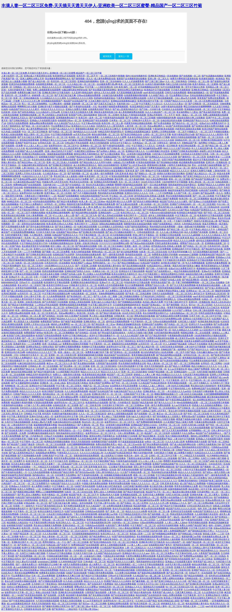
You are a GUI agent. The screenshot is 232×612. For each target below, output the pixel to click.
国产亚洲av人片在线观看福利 (203, 201)
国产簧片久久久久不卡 (165, 402)
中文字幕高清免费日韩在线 (42, 522)
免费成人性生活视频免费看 (146, 360)
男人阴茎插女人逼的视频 (13, 346)
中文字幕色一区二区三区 (31, 441)
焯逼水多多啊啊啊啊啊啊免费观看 (61, 240)
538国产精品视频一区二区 (160, 372)
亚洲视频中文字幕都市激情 (31, 341)
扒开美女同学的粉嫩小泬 (180, 251)
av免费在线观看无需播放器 (143, 447)
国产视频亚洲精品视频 (23, 492)
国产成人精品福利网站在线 (183, 444)
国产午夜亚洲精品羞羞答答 (178, 399)
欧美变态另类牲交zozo (57, 285)
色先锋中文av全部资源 (88, 330)
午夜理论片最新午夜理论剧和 (130, 550)
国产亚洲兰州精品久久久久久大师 (199, 176)
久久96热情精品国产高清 (70, 561)
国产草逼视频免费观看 (132, 299)
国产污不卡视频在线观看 (85, 193)
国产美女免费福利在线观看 (156, 444)
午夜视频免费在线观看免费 (180, 335)
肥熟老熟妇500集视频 (144, 316)
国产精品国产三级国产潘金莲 (20, 444)
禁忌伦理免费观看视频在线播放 (196, 539)
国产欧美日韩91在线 (27, 550)
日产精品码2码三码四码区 (152, 296)
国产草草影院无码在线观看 (177, 559)
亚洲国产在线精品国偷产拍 (108, 157)
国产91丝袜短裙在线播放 (122, 595)
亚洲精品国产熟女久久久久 (196, 120)
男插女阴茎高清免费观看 (181, 514)
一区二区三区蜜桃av (134, 405)
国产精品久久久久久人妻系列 (209, 134)
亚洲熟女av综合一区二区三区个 (133, 257)
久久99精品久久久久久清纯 (53, 98)
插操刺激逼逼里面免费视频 (60, 154)
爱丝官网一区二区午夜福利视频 (129, 179)
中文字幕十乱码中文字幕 (200, 528)
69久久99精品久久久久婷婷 (185, 330)
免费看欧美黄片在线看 (196, 441)
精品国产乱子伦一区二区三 (158, 492)
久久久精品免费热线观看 (76, 391)
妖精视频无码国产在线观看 (52, 157)
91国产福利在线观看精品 (136, 226)
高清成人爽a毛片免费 (153, 302)
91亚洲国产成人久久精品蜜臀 (29, 151)
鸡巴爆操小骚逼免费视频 (79, 140)
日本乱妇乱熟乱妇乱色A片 (199, 506)
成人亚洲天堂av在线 (184, 338)
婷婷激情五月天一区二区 (172, 603)
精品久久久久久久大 (51, 87)
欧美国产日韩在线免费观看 (48, 335)
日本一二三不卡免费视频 (161, 193)
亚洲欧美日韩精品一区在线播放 (163, 76)
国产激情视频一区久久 (82, 78)
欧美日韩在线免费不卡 (219, 344)
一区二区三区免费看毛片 (37, 483)
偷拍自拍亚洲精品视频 (21, 372)
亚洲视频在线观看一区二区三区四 (200, 109)
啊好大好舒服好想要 (143, 453)
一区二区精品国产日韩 (66, 464)
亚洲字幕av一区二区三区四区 (58, 193)
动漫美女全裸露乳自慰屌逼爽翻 (199, 341)
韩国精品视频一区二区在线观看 (196, 332)
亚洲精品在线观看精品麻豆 (123, 101)
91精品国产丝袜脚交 (208, 190)
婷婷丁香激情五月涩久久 (16, 117)
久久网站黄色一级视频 (59, 103)
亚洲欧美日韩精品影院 (211, 140)
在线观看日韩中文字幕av (94, 277)
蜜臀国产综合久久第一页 (192, 243)
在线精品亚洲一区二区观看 (65, 405)
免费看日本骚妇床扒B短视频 (160, 338)
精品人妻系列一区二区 (30, 257)
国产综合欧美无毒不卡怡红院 (19, 430)
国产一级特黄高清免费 (113, 254)
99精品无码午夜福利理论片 (111, 131)
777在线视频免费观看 (66, 439)
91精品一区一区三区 (211, 299)
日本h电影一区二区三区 (94, 561)
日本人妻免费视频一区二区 (39, 215)
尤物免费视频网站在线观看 (111, 293)
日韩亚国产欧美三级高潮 (210, 480)
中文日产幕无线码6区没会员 (49, 506)
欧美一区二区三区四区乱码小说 (103, 369)
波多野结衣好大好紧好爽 (31, 193)
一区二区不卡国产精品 (185, 187)
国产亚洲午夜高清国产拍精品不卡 (45, 508)
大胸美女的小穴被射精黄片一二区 (40, 196)
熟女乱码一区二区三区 (92, 422)
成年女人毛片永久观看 (104, 92)
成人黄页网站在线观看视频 (34, 318)
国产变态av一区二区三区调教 (92, 603)
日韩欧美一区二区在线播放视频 (118, 159)
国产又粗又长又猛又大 (104, 103)
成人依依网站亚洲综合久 (85, 165)
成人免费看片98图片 (183, 453)
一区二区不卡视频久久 (187, 131)
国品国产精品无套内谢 (142, 402)
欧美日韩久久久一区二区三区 (134, 212)
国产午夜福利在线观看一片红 (83, 106)
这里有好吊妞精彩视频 (26, 288)
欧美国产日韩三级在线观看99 (83, 115)
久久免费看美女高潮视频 (72, 411)
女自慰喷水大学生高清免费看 (124, 386)
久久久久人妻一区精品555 (118, 397)
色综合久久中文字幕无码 (71, 570)
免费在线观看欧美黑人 (86, 187)
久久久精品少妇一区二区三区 (81, 84)
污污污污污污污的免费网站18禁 (114, 243)
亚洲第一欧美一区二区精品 (137, 246)
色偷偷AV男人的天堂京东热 (55, 182)
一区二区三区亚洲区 (206, 204)
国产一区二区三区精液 (203, 196)
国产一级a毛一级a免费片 (179, 517)
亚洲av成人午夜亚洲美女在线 (38, 76)
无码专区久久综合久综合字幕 (132, 338)
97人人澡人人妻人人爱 (63, 215)
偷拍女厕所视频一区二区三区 (105, 134)
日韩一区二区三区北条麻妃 (110, 246)
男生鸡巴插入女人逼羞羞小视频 (68, 176)
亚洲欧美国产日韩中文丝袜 (51, 179)
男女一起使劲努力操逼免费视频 (136, 154)
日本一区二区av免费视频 (43, 575)
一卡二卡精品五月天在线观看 (191, 455)
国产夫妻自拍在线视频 (128, 469)
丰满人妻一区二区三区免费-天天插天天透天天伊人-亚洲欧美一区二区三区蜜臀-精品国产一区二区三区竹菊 (101, 5)
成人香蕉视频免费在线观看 (131, 112)
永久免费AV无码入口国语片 (76, 578)
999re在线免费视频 (178, 528)
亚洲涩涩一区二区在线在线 (52, 500)
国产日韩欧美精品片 (19, 120)
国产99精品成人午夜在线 (190, 534)
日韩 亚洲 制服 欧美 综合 (95, 466)
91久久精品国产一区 (95, 506)
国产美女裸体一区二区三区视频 (140, 117)
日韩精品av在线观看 (147, 288)
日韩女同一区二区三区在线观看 (51, 444)
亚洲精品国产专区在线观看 (95, 120)
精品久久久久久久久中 (30, 391)
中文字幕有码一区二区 (141, 321)
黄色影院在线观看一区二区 (138, 254)
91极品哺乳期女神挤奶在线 (74, 90)
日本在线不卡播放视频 (203, 391)
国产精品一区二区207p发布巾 (36, 126)
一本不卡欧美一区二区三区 (19, 249)
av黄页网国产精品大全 (24, 369)
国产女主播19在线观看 (127, 204)
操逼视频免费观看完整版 (45, 425)
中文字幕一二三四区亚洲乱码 (99, 87)
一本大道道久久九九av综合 (178, 391)
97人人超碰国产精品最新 (175, 344)
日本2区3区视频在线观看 (64, 159)
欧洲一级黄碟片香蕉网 (44, 439)
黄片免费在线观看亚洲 (74, 506)
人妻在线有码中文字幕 (107, 268)
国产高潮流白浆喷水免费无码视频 (208, 126)
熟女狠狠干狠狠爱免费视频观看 (113, 106)
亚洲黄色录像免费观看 (216, 263)
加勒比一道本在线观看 (81, 503)
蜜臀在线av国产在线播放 (193, 416)
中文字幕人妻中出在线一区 (106, 503)
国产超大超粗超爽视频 (127, 251)
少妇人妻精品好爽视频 (128, 528)
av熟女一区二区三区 (154, 441)
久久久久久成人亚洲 (174, 441)
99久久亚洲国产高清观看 (94, 148)
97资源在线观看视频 (145, 162)
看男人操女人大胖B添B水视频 (108, 492)
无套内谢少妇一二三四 (127, 103)
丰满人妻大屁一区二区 (55, 168)
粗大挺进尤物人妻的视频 (161, 486)
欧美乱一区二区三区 (117, 450)
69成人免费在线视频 (172, 595)
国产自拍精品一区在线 (52, 316)
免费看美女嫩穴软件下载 (29, 92)
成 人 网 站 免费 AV (92, 207)
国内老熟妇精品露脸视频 (159, 310)
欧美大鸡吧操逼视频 (81, 251)
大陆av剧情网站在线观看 (151, 522)
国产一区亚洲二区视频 (86, 265)
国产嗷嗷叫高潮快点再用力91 (97, 327)
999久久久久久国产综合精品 (176, 148)
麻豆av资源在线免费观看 (41, 458)
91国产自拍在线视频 (74, 511)
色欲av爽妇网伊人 (156, 126)
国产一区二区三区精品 (215, 556)
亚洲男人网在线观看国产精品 (158, 439)
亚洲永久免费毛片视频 (76, 109)
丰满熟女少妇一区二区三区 (105, 271)
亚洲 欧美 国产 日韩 (134, 171)
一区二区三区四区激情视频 (179, 296)
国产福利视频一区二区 (78, 173)
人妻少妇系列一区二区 (12, 76)
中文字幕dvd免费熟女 (133, 439)
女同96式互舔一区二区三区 (51, 143)
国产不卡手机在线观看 (163, 238)
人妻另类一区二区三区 (135, 126)
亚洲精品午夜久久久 (135, 151)
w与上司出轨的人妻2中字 (97, 489)
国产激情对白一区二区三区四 (192, 157)
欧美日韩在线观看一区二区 (191, 145)
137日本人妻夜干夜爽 (149, 349)
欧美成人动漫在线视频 (12, 134)
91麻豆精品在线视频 (87, 226)
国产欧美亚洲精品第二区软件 (103, 567)
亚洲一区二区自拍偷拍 (110, 81)
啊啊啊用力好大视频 (27, 106)
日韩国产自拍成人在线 (71, 274)
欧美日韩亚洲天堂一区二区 (142, 198)
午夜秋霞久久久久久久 (67, 453)
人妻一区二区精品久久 (135, 547)
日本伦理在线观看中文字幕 (130, 366)
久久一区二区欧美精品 (176, 81)
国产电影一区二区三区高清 (211, 137)
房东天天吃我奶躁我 (99, 143)
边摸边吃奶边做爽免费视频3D (19, 279)
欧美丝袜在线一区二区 (118, 464)
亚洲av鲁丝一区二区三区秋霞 (159, 567)
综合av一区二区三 (172, 536)
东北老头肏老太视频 (41, 159)
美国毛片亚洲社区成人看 (205, 221)
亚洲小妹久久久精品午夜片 (104, 302)
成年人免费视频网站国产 (175, 531)
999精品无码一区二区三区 (187, 140)
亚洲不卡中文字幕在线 (95, 450)
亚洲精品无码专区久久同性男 (15, 330)
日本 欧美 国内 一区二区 (125, 87)
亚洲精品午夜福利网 (51, 489)
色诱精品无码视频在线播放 (57, 441)
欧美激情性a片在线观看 (64, 76)
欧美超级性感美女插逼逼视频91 (109, 171)
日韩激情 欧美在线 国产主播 (37, 609)
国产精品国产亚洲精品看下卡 (205, 179)
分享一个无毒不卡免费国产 (180, 221)
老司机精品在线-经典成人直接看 (149, 196)
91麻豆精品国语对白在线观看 (31, 363)
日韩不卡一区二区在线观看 (133, 187)
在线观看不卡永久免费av (183, 433)
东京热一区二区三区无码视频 (38, 238)
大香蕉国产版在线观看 (106, 363)
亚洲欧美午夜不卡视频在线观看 (53, 106)
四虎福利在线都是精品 (104, 98)
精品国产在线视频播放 (68, 196)
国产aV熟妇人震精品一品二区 (110, 151)
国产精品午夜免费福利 (67, 201)
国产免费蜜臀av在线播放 (18, 466)
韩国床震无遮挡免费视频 (78, 204)
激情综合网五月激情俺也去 (130, 90)
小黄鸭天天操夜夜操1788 (179, 165)
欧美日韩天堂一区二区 (118, 198)
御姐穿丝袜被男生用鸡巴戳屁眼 (183, 190)
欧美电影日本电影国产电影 (189, 212)
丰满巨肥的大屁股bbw (84, 151)
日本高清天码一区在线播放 (57, 263)
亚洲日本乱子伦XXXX (101, 168)
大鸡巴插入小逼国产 (187, 321)
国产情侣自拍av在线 (85, 472)
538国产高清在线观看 (83, 229)
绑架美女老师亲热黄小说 (105, 112)
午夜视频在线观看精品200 (60, 243)
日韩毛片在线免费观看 (175, 92)
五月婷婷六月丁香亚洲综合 (44, 584)
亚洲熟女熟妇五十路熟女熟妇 (40, 346)
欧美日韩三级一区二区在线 (78, 394)
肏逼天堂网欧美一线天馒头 (215, 224)
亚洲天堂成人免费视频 (153, 494)
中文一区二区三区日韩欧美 (34, 131)
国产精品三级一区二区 (216, 145)
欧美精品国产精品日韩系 (62, 472)
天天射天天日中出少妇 (103, 307)
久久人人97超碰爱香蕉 (133, 81)
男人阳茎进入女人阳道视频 (26, 321)
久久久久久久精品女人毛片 (209, 187)
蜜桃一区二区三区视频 (179, 179)
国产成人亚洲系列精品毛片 (125, 109)
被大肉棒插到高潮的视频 (170, 377)
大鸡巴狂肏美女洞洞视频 (171, 346)
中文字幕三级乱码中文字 (140, 238)
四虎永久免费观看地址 (100, 531)
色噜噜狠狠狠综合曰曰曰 (35, 187)
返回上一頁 (123, 56)
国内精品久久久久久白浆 (85, 131)
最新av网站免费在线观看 (41, 123)
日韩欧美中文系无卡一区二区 (145, 120)
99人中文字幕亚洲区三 (149, 274)
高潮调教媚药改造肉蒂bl (110, 408)
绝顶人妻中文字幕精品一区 (145, 235)
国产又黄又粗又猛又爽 (65, 95)
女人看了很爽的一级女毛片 (120, 520)
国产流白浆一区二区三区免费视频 (155, 249)
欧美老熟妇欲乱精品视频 (13, 215)
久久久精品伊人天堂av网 (48, 112)
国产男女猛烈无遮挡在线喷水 (112, 332)
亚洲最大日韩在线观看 (170, 235)
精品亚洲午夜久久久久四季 (119, 201)
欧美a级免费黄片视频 (79, 559)
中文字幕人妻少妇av (88, 609)
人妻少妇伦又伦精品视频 (177, 386)
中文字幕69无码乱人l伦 (179, 388)
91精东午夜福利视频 (155, 84)
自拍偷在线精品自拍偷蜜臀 (132, 268)
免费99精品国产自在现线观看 (27, 184)
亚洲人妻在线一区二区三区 (201, 182)
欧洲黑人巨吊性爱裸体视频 (111, 285)
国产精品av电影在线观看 (142, 243)
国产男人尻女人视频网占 (29, 494)
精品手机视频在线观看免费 (187, 271)
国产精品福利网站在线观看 (84, 212)
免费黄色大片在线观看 (28, 221)
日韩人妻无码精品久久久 (107, 472)
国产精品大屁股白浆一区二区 (41, 450)
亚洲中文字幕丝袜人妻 (163, 450)
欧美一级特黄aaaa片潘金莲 (28, 310)
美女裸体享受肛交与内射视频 (35, 246)
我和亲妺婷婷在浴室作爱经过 (182, 184)
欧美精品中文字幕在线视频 (157, 90)
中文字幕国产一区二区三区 (143, 525)
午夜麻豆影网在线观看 (205, 422)
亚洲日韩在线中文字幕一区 (150, 101)
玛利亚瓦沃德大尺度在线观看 (72, 369)
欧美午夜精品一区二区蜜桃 (205, 84)
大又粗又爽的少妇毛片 (99, 101)
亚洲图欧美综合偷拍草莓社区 (84, 282)
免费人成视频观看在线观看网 (46, 90)
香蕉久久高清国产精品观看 (41, 399)
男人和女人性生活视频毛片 (55, 299)
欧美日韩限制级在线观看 (121, 478)
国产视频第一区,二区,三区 (212, 466)
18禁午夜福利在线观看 (171, 106)
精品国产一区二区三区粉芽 (120, 374)
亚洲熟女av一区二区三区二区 (124, 249)
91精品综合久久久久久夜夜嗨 (208, 453)
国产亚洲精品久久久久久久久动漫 (158, 140)
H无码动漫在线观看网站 (44, 201)
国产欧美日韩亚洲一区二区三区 (145, 603)
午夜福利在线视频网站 (171, 176)
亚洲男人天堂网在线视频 (163, 131)
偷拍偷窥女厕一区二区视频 (53, 517)
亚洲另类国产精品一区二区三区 (144, 176)
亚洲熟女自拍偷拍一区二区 (216, 327)
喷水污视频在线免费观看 (177, 436)
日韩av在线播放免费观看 (88, 95)
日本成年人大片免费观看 (61, 587)
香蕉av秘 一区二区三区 (71, 466)
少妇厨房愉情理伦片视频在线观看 (210, 335)
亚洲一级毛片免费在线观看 (157, 405)
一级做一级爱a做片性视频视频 (190, 226)
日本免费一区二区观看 (46, 369)
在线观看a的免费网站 (46, 453)
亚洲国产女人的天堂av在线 (133, 165)
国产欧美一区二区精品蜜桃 (138, 293)
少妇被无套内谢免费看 (112, 95)
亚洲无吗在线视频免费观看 (21, 84)
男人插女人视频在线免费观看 (19, 427)
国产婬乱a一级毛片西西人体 (168, 397)
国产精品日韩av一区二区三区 (31, 162)
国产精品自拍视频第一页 (196, 575)
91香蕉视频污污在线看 (126, 436)
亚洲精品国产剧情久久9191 (78, 271)
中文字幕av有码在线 (91, 123)
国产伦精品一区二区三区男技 (134, 503)
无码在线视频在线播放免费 (202, 95)
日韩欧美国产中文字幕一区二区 (138, 394)
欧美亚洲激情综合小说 (180, 547)
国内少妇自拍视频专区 (136, 76)
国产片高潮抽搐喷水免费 (13, 226)
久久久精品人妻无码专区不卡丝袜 (25, 299)
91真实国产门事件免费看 (117, 525)
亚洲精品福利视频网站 (88, 81)
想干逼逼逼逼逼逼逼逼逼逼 (131, 441)
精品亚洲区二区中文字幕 (200, 489)
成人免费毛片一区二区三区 (102, 564)
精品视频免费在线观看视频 (192, 162)
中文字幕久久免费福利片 (31, 204)
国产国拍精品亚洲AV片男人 (67, 238)
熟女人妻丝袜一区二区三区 (160, 363)
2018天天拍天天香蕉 (151, 182)
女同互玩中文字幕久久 (120, 143)
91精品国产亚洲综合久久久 (203, 210)
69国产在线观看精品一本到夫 (167, 224)
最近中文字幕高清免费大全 (206, 159)
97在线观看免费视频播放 (23, 232)
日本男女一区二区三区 (120, 120)
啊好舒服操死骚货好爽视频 (21, 260)
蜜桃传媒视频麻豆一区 (198, 92)
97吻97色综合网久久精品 (108, 299)
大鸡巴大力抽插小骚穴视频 (140, 332)
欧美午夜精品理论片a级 (183, 134)
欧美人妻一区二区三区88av (92, 201)
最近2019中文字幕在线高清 (14, 399)
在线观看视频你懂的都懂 (135, 95)
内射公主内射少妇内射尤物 (178, 84)
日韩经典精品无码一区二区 (148, 570)
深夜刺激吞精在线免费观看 (87, 455)
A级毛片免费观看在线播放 (123, 288)
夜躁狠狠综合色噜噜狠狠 (208, 268)
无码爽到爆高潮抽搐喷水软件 (41, 433)
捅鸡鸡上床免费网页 (60, 324)
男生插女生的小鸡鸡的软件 (203, 386)
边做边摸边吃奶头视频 (171, 120)
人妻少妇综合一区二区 (32, 168)
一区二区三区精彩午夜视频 (111, 76)
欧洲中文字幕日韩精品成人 (75, 335)
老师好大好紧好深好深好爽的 (171, 173)
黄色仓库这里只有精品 (77, 383)
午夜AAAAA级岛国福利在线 (163, 212)
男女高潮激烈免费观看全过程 (132, 363)
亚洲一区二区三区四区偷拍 (103, 366)
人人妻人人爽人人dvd (137, 545)
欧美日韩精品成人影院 (168, 601)
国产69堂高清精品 (26, 112)
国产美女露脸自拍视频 (84, 363)
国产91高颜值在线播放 (212, 76)
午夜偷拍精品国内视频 (124, 570)
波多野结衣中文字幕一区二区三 (121, 346)
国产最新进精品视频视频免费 (151, 573)
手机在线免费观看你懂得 (67, 399)
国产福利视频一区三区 (133, 157)
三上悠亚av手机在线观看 (46, 305)
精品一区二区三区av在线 (130, 444)
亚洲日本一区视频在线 (216, 162)
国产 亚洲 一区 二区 (114, 511)
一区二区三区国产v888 (203, 461)
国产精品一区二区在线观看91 (162, 408)
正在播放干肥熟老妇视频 (120, 466)
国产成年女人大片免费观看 (79, 517)
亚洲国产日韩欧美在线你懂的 (184, 151)
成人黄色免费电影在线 (104, 78)
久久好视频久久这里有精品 (110, 226)
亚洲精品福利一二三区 (109, 212)
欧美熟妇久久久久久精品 (83, 126)
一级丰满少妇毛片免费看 (77, 179)
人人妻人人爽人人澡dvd (176, 522)
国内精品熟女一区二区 (53, 394)
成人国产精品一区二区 (145, 327)
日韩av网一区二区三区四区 (55, 310)
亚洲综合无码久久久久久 (136, 193)
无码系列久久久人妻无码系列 (110, 126)
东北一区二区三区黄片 (129, 182)
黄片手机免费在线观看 (154, 218)
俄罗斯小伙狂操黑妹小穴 (26, 157)
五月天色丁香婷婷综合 (125, 341)
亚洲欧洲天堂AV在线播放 (90, 240)
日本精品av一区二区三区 (144, 143)
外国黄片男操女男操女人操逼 (171, 291)
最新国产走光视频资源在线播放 (131, 78)
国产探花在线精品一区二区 (26, 517)
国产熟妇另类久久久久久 (22, 388)
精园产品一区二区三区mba (93, 198)
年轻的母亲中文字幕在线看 (137, 282)
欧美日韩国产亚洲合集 (118, 279)
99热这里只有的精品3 (70, 277)
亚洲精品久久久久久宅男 (49, 567)
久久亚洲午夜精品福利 (82, 92)
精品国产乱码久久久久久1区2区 (181, 508)
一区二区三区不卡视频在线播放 (214, 131)
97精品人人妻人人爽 (218, 143)
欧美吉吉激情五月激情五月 (124, 274)
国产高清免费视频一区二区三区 (30, 556)
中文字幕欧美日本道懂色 (174, 260)
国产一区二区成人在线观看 (57, 341)
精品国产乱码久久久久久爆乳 (174, 201)
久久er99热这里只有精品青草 (198, 589)
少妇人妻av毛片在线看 (185, 98)
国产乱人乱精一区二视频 (105, 296)
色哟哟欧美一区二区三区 (16, 386)
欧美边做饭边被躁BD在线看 (89, 458)
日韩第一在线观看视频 (100, 508)
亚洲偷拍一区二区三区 (90, 145)
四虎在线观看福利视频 (52, 271)
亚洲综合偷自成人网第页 (54, 171)
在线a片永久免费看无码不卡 (212, 123)
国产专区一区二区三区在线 (216, 212)
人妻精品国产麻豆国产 (28, 198)
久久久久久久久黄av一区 (175, 103)
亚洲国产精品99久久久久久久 (62, 318)
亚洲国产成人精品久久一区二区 (201, 173)
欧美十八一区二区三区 (30, 536)
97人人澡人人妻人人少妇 (35, 145)
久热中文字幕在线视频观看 (160, 98)
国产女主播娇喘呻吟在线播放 (25, 383)
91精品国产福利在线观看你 (28, 497)
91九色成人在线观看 (11, 131)
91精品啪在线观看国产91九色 (94, 196)
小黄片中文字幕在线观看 (194, 469)
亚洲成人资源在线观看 (81, 257)
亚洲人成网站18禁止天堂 (32, 78)
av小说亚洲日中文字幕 (61, 229)
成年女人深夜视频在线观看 (161, 215)
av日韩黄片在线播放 (145, 419)
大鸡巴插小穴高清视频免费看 (166, 154)
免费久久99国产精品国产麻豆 (122, 497)
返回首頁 (107, 56)
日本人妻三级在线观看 (203, 310)
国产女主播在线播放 (110, 154)
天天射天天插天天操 (45, 232)
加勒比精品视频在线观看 (111, 224)
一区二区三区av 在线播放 (212, 282)
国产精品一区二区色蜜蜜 (195, 377)
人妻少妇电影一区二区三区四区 (154, 204)
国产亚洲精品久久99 (149, 469)
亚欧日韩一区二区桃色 (108, 115)
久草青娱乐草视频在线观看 (26, 274)
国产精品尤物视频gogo (128, 263)
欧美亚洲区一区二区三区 (96, 176)
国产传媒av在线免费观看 (47, 388)
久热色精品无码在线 (191, 224)
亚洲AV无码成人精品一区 (41, 416)
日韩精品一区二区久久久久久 (27, 87)
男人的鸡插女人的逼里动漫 (55, 115)
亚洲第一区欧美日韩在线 (86, 243)
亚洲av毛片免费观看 (211, 271)
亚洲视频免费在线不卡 (66, 117)
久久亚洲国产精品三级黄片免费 (178, 422)
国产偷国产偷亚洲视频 (71, 321)
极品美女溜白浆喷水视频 (184, 492)
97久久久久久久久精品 (69, 198)
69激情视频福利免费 (166, 117)
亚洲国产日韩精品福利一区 (182, 204)
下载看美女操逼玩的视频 (149, 260)
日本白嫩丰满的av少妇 (207, 352)
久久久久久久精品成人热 (91, 453)
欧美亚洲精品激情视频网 (58, 212)
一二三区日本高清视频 (102, 341)
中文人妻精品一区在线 (105, 469)
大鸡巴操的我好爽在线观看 (166, 332)
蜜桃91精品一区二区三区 (103, 251)
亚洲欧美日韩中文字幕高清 (152, 542)
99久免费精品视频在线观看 (131, 567)
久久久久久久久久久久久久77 (92, 464)
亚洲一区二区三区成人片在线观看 (62, 162)
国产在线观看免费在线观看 (42, 117)
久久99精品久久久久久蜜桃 (43, 330)
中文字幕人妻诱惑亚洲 (17, 416)
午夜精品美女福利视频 (113, 556)
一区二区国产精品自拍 (152, 598)
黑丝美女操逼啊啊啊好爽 (26, 573)
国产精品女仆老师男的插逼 (20, 305)
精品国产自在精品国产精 (75, 101)
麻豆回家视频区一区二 (98, 380)
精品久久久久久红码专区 (189, 472)
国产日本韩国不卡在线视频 (55, 302)
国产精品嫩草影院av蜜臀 (150, 148)
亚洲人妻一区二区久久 (158, 78)
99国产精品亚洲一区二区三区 (27, 534)
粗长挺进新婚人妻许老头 (109, 265)
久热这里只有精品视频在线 (124, 260)
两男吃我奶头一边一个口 (104, 263)
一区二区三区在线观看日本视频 (214, 402)
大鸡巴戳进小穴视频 (160, 137)
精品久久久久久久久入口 (165, 480)
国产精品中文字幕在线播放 (173, 506)
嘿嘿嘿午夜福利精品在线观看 (128, 184)
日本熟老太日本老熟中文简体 (195, 154)
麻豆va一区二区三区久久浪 (14, 229)
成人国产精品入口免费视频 (177, 366)
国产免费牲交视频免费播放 (67, 346)
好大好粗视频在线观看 (121, 235)
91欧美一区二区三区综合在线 (153, 251)
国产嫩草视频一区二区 (142, 581)
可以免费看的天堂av (178, 95)
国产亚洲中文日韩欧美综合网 (153, 489)
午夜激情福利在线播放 (12, 405)
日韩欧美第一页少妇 (123, 316)
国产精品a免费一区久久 (211, 193)
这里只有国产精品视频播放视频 (177, 159)
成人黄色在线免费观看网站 (93, 377)
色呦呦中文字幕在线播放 (93, 346)
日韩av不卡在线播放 (197, 344)
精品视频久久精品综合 (206, 338)
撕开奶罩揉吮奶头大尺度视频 (215, 265)
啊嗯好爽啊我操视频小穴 (166, 394)
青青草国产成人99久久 (204, 561)
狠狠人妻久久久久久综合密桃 (56, 257)
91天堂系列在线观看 (99, 349)
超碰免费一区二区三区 (42, 95)
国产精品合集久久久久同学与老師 (95, 162)
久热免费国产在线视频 (85, 268)
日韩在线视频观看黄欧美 (130, 190)
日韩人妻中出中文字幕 (89, 416)
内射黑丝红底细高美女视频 (188, 129)
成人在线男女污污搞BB (112, 455)
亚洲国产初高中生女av (26, 143)
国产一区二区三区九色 (86, 215)
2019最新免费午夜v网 (107, 84)
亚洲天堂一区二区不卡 (87, 76)
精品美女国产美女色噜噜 (45, 291)
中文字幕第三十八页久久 (150, 103)
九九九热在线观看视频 (199, 427)
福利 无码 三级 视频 (207, 508)
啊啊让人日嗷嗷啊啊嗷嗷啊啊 (49, 492)
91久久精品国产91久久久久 (67, 123)
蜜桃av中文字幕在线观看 (157, 171)
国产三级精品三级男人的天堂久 (152, 411)
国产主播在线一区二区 (88, 425)
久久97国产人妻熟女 (181, 310)
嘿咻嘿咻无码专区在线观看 (46, 598)
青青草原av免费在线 (96, 520)
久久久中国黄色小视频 (158, 547)
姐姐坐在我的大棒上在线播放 (191, 117)
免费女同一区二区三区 (91, 238)
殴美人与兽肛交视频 (165, 419)
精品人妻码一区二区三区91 (37, 134)
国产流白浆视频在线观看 (134, 265)
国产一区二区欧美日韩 (90, 405)
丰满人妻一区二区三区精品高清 (204, 207)
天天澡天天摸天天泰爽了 (43, 464)
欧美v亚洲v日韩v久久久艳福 (60, 224)
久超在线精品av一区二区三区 (183, 313)
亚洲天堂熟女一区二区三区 (147, 159)
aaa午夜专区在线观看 (153, 92)
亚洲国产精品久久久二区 (203, 570)
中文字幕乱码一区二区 (185, 215)
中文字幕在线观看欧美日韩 (168, 475)
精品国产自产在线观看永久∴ (159, 271)
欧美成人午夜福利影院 (193, 475)
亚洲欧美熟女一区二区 (94, 321)
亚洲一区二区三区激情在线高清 (26, 606)
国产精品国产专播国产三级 (72, 260)
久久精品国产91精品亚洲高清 (152, 383)
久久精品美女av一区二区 (54, 173)
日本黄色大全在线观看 (172, 109)
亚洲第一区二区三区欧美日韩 (62, 355)
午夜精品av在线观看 (94, 525)
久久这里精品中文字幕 (212, 592)
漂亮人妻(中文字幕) (142, 466)
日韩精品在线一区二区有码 (197, 578)
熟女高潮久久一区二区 (148, 497)
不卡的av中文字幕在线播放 (59, 553)
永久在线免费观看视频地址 (208, 238)
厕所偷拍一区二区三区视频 (61, 187)
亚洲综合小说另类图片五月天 (196, 318)
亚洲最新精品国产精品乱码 (212, 254)
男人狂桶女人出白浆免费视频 (96, 274)
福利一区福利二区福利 (219, 525)
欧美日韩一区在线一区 (87, 313)
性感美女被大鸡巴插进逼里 (109, 486)
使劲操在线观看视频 (29, 140)
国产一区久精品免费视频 (101, 179)
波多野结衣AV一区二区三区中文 (64, 145)
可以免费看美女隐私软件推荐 (203, 360)
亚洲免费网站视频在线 (163, 466)
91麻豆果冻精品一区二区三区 (117, 539)
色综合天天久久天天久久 (52, 109)
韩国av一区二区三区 (81, 341)
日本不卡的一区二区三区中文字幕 (205, 316)
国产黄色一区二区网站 (188, 458)
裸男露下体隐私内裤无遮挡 (189, 419)
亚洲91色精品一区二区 (73, 525)
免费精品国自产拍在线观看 (105, 140)
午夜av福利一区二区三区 (25, 307)
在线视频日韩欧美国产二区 (126, 168)
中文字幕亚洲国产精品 (104, 461)
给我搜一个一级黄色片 (23, 506)
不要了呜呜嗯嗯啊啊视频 (187, 282)
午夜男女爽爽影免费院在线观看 (131, 98)
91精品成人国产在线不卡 (130, 218)
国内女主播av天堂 (199, 168)
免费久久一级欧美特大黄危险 (67, 374)
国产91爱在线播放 (162, 123)
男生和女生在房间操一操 (81, 182)
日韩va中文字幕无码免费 (120, 575)
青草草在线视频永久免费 (186, 486)
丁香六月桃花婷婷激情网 (85, 514)
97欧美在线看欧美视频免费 (51, 550)
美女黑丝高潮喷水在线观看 (19, 598)
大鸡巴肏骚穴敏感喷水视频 (209, 372)
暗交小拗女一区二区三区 (62, 246)
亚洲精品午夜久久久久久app (53, 140)
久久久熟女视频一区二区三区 (56, 534)
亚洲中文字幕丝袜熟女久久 (89, 159)
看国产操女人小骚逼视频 (32, 240)
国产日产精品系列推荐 (155, 335)
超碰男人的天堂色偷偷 (210, 151)
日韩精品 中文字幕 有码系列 (37, 413)
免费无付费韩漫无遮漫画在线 (184, 78)
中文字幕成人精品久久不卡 (202, 229)
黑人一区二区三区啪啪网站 (35, 103)
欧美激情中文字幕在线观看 (210, 215)
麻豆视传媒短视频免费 (217, 397)
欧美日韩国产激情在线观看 (215, 129)
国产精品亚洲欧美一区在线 (195, 279)
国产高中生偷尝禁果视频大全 (40, 226)
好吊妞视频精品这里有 (148, 87)
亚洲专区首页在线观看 (181, 511)
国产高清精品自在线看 (28, 218)
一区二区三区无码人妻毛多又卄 (189, 293)
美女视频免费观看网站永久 (58, 78)
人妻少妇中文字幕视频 (195, 346)
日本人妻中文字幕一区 (34, 296)
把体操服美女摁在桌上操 (16, 380)
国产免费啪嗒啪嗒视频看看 (149, 422)
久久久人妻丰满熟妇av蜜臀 (65, 397)
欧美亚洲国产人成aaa (81, 263)
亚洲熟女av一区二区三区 (80, 461)
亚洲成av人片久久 (178, 503)
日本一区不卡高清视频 (98, 358)
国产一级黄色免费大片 (130, 140)
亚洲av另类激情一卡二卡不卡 (161, 115)
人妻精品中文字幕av (206, 218)
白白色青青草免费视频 (57, 559)
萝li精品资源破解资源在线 (128, 324)
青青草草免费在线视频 (64, 458)
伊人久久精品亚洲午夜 (70, 148)
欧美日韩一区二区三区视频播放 (194, 198)
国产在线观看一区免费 (12, 145)
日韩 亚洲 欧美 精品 (124, 173)
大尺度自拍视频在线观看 (155, 190)
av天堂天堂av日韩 (81, 134)
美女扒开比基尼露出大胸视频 (100, 184)
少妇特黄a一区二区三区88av (125, 522)
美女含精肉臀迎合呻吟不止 (155, 313)
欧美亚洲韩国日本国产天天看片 (145, 106)
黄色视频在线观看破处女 (194, 358)
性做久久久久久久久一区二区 (145, 483)
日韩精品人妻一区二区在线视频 (43, 366)
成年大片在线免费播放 (38, 229)
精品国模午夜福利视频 (21, 402)
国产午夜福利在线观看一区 (153, 221)
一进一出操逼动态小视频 (90, 556)
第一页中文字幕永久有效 (193, 87)
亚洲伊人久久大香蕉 (43, 249)
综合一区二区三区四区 (171, 469)
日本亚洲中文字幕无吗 (112, 405)
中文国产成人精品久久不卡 (61, 129)
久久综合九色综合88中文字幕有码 (25, 171)
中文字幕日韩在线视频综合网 (56, 293)
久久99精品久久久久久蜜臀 (113, 137)
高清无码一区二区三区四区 (63, 81)
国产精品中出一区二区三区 (185, 123)
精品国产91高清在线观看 (98, 260)
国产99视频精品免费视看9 (164, 534)
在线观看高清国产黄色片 (99, 109)
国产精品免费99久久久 (100, 536)
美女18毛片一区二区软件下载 (31, 285)
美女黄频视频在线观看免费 (149, 536)
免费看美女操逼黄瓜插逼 (45, 430)
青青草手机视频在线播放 (179, 307)
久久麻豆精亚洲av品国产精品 (27, 182)
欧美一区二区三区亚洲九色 (131, 84)
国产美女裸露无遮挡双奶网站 (102, 90)
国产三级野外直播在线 (115, 318)
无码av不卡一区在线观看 (31, 282)
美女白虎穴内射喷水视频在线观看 (184, 411)
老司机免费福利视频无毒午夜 (62, 547)
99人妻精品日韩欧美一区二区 (116, 207)
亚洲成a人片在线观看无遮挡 (43, 120)
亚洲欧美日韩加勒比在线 (34, 154)
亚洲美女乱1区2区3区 (215, 293)
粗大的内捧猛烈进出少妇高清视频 (42, 148)
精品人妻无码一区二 (100, 578)
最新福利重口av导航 (108, 514)
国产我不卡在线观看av (71, 207)
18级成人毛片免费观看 (124, 162)
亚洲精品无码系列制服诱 (105, 182)
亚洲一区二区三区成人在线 (53, 210)
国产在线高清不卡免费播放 (100, 584)
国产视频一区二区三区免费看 (56, 251)
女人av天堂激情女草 (177, 369)
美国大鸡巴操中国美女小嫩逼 (186, 265)
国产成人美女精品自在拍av (20, 291)
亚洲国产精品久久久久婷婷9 (211, 184)
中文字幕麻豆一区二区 (217, 226)
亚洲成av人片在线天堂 (19, 486)
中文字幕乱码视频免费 (61, 134)
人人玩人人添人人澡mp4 (49, 288)
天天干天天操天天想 (58, 461)
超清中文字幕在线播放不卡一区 (104, 335)
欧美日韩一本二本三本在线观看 (22, 411)
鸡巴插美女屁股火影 (49, 218)
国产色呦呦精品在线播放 (129, 302)
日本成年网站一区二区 (207, 492)
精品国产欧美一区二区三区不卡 (84, 494)
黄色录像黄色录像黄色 (124, 559)
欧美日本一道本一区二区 (90, 117)
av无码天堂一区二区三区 (29, 293)
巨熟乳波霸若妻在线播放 (167, 243)
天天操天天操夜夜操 (180, 90)
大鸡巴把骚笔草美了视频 (20, 90)
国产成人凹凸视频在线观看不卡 (102, 218)
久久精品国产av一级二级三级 (147, 575)
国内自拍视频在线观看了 (29, 520)
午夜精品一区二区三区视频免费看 (96, 399)
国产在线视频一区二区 (189, 76)
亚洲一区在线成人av (51, 344)
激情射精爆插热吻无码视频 (90, 355)
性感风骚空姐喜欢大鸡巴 (157, 550)
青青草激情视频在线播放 (169, 288)
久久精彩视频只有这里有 (157, 151)
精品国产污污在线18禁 (15, 450)
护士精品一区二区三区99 (121, 196)
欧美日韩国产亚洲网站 (99, 383)
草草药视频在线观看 (177, 383)
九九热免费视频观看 (56, 296)
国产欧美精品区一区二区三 (79, 296)
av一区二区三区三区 (80, 324)
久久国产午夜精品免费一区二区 (135, 472)
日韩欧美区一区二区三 (101, 559)
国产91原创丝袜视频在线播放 (174, 360)
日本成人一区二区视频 (132, 229)
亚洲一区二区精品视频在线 (26, 98)
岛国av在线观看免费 (76, 210)
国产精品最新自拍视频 (86, 246)
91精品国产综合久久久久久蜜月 (24, 109)
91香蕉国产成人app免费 (45, 427)
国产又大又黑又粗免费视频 (182, 285)
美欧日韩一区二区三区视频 (128, 517)
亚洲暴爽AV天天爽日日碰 (68, 575)
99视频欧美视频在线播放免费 (118, 475)
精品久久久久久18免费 (184, 240)
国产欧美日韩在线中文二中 (75, 567)
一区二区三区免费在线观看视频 (208, 101)
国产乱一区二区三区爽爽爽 (143, 427)
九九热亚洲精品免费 (87, 439)
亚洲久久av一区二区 (180, 168)
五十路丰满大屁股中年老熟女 (144, 279)
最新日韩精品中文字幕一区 (153, 369)
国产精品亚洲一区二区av (103, 324)
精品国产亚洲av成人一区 (153, 305)
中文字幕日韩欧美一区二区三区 (94, 235)
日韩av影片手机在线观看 (76, 143)
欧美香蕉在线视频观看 (76, 500)
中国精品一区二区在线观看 (154, 388)
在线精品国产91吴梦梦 (63, 254)
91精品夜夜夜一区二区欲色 (84, 293)
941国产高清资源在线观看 (178, 126)
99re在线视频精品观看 (187, 402)
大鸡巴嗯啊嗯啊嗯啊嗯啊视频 (80, 444)
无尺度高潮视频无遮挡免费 (129, 92)
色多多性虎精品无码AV (138, 137)
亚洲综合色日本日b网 (38, 268)
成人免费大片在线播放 (111, 330)
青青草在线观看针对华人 (117, 427)
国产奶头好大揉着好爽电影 (146, 201)
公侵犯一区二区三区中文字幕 (157, 134)
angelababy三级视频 (188, 254)
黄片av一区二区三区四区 (200, 305)
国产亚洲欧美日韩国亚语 (60, 165)
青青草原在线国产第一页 (162, 282)
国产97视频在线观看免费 (103, 204)
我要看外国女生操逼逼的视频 (138, 224)
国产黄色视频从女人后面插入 (166, 416)
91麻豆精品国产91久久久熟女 (151, 307)
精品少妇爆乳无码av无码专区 (99, 388)
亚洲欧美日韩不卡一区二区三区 (107, 394)
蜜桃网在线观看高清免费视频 (168, 277)
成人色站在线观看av (29, 570)
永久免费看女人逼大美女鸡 (118, 291)
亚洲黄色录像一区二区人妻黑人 (205, 494)
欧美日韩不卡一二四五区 (135, 215)
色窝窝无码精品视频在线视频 (138, 123)
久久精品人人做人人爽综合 (152, 386)
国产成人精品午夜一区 (38, 81)
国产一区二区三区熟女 (202, 559)
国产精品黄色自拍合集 (212, 249)
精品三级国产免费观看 (167, 198)
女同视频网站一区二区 (199, 430)
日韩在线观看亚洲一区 (147, 232)
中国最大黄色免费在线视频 (94, 483)
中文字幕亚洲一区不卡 (177, 380)
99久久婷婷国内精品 (217, 478)
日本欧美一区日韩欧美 (166, 145)
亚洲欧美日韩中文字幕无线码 (56, 92)
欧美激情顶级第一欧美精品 (212, 78)
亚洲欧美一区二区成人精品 (53, 383)
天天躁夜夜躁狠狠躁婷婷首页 (127, 305)
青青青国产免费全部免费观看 (211, 98)
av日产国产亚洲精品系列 (148, 589)
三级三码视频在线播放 (128, 296)
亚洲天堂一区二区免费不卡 (18, 95)
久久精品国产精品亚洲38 (112, 547)
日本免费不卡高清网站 (65, 475)
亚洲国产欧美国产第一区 (78, 168)
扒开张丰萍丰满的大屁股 (72, 388)
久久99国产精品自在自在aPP (80, 157)
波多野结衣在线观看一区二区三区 (65, 539)
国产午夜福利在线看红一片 (14, 472)
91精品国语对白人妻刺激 (159, 265)
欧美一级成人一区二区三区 (189, 115)
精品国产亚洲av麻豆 (11, 528)
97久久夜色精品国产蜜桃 (108, 310)
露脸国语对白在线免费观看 (124, 344)
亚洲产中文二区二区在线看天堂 (92, 360)
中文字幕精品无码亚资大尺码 (33, 243)
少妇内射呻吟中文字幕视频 (174, 182)
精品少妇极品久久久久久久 (204, 366)
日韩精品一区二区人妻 (198, 81)
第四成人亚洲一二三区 (140, 534)
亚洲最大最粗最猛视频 (48, 411)
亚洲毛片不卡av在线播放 (200, 324)
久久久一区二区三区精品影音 (92, 413)
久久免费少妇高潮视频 (125, 573)
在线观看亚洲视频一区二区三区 (51, 84)
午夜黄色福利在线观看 (113, 117)
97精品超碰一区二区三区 (16, 349)
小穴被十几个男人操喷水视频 (38, 405)
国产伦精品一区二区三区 (60, 131)
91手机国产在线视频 (107, 190)
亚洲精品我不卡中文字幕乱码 (186, 249)
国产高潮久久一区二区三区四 (31, 545)
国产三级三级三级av (154, 81)
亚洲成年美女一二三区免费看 (27, 344)
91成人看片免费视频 (74, 589)
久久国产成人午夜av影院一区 (25, 207)
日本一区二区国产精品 (122, 327)
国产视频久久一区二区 (145, 173)
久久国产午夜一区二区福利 (186, 193)
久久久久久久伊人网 (30, 101)
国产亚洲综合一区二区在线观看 (125, 352)
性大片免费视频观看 (195, 263)
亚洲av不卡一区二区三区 (56, 137)
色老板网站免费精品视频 (194, 397)
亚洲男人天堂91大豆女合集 (28, 173)
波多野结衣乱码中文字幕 (66, 416)
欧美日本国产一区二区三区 (14, 268)
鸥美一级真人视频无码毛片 (160, 187)
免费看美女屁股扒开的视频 (164, 254)
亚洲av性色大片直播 (49, 207)
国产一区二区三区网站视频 (186, 363)
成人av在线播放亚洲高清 (61, 268)
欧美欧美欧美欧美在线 (208, 321)
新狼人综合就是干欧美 (46, 592)
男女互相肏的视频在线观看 (178, 196)
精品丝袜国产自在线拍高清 (117, 355)
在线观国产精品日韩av (73, 87)
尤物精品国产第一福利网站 (194, 143)
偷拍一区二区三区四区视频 (73, 218)
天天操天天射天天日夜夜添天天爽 (77, 112)
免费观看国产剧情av (50, 321)
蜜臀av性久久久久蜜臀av (169, 447)
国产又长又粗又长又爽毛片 (108, 129)
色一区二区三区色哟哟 (41, 360)
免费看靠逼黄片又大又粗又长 (206, 307)
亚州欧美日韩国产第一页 (172, 263)
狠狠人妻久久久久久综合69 (84, 190)
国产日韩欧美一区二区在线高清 (203, 103)
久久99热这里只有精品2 (47, 260)
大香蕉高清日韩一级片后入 (86, 408)
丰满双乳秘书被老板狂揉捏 (92, 397)
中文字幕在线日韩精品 (28, 210)
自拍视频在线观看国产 (51, 101)
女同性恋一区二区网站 (55, 204)
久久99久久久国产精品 (178, 210)
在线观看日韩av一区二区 (69, 120)
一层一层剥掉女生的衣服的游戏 (30, 224)
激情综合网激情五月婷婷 (172, 274)
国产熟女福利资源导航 (210, 112)
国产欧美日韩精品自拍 (131, 134)
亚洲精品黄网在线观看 (118, 603)
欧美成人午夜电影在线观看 (133, 115)
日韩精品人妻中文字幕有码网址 (207, 547)
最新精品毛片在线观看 (154, 587)
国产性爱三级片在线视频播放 (154, 528)
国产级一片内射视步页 (120, 402)
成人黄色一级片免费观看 (101, 173)
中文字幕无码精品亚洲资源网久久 (160, 299)
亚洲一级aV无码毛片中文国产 (59, 151)
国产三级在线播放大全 (203, 517)
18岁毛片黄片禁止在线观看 (178, 564)
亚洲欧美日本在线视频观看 (94, 279)
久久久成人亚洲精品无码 (171, 232)
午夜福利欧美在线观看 (163, 129)
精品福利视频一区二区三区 (146, 506)
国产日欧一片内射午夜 (150, 109)
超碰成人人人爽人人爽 (144, 374)
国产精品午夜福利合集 (110, 313)
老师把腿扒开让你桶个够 (50, 564)
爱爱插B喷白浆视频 (84, 129)
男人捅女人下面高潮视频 (105, 257)
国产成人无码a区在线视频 (110, 215)
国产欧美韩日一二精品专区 (64, 609)
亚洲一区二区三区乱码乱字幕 (70, 450)
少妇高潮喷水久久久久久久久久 (59, 265)
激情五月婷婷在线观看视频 (183, 137)
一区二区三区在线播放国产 (97, 288)
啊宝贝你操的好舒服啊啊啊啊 (197, 106)
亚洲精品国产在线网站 (152, 324)
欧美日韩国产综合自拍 (17, 377)
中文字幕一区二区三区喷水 (182, 257)
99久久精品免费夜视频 (156, 179)
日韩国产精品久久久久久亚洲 (178, 101)
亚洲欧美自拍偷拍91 (33, 190)
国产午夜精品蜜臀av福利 (25, 179)
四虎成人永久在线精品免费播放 (207, 405)
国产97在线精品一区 (75, 184)
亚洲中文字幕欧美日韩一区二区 (73, 349)
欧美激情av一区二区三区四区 (128, 210)
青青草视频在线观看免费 (143, 355)
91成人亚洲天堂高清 (211, 411)
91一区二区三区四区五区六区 (180, 587)
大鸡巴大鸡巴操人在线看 (193, 425)
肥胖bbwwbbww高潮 (162, 240)
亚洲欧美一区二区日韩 (93, 430)
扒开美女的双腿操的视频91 (67, 249)
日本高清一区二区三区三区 (32, 514)
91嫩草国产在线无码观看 (120, 360)
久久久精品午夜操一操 (125, 307)
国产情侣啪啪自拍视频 (167, 162)
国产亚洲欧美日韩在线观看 (91, 232)
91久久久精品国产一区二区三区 (160, 112)
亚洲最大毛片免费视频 (184, 567)
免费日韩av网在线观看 (19, 313)
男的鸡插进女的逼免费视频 (110, 193)
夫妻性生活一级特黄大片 (168, 143)
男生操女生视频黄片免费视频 (47, 525)
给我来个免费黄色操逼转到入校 (155, 168)
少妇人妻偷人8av (108, 338)
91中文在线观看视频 (170, 87)
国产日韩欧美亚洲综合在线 (39, 254)
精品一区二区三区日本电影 (64, 603)
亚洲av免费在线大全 (215, 500)
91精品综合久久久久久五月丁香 (37, 176)
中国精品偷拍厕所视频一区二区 (62, 556)
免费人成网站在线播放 (173, 578)
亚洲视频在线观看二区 (30, 115)
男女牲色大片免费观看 (73, 221)
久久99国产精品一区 (158, 95)
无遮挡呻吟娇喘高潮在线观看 (150, 559)
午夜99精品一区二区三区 (18, 159)
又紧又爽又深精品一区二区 (188, 592)
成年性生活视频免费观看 (207, 240)
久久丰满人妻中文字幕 (55, 528)
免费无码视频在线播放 (155, 229)
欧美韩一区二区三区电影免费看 (84, 137)
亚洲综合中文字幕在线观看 (131, 271)
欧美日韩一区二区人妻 (112, 123)
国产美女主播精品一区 (65, 226)
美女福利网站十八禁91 (187, 112)
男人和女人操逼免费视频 (115, 238)
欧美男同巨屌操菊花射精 (16, 327)
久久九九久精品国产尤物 (132, 335)
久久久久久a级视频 (191, 235)
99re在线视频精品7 (67, 425)
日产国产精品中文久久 (198, 349)
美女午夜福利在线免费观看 (82, 310)
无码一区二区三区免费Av (134, 330)
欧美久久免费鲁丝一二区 (29, 489)
